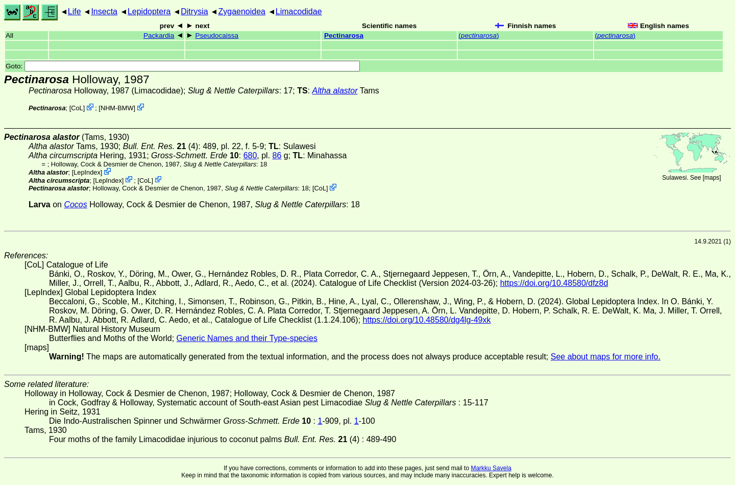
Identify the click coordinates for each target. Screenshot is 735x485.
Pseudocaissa (216, 35)
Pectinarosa (343, 35)
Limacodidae (299, 11)
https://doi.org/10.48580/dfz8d (554, 283)
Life (74, 11)
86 (277, 155)
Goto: (183, 66)
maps (711, 177)
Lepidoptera (149, 11)
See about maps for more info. (605, 356)
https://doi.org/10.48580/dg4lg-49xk (427, 320)
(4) (161, 146)
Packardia (158, 35)
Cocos (75, 204)
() (478, 35)
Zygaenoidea (241, 11)
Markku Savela (491, 468)
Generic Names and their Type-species (247, 338)
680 (250, 155)
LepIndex (87, 172)
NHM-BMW (117, 108)
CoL (77, 108)
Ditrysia (194, 11)
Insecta (104, 11)
